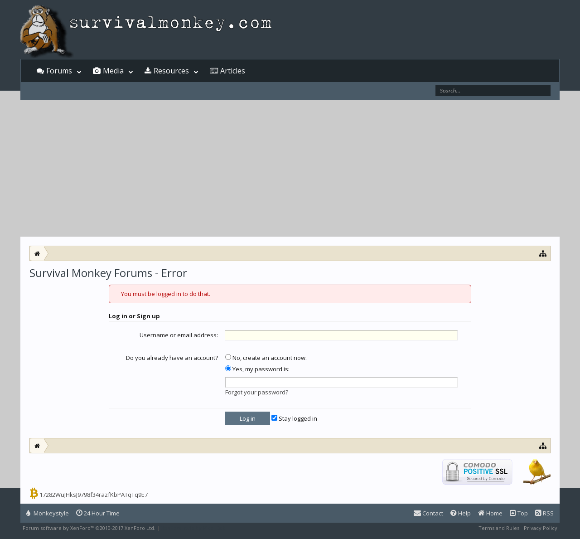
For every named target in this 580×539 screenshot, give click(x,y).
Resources (171, 71)
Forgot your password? (256, 392)
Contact (428, 513)
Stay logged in (294, 418)
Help (460, 513)
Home (490, 513)
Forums (59, 71)
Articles (232, 71)
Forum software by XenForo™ (89, 527)
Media (113, 71)
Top (519, 513)
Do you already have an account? (172, 358)
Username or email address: (179, 335)
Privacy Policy (540, 527)
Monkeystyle (47, 513)
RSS (544, 513)
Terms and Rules (498, 527)
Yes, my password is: (257, 369)
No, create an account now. (266, 358)
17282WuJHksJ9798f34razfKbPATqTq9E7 (93, 494)
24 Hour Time (98, 513)
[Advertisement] (290, 168)
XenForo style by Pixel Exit (193, 527)
